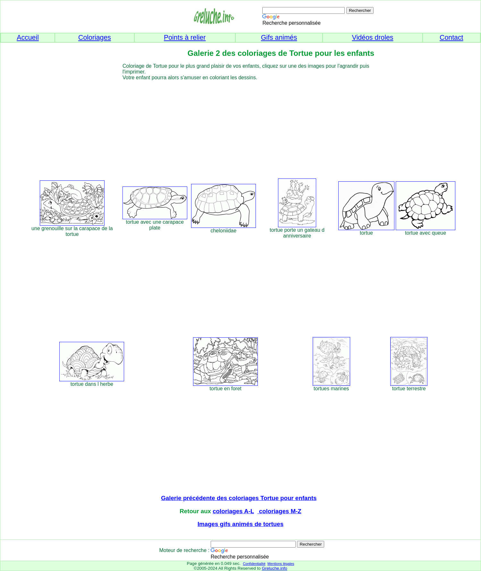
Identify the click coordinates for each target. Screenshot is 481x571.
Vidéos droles (372, 37)
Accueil (28, 37)
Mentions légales (280, 564)
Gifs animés (279, 37)
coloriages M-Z (279, 511)
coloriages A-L (233, 511)
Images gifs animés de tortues (240, 524)
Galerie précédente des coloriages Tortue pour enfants (238, 498)
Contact (451, 37)
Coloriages (94, 37)
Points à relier (185, 37)
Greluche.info (274, 568)
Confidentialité (254, 564)
